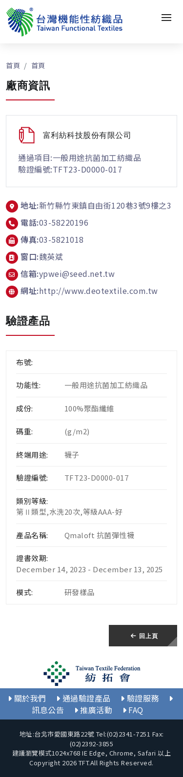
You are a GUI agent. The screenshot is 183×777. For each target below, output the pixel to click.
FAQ (132, 710)
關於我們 (27, 698)
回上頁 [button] (144, 636)
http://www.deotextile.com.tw (98, 290)
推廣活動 (93, 710)
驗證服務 (140, 698)
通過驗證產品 (83, 698)
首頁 (13, 65)
